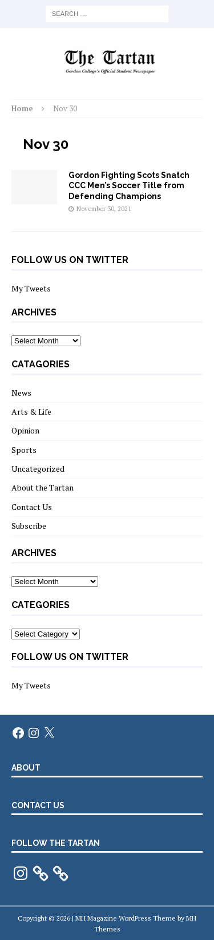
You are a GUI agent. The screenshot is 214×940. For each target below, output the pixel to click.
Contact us (37, 805)
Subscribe (28, 525)
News (21, 392)
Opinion (25, 430)
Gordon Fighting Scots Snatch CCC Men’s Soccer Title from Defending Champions (128, 185)
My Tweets (31, 288)
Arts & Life (31, 411)
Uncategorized (37, 468)
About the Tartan (42, 487)
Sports (24, 449)
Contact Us (31, 506)
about (26, 767)
